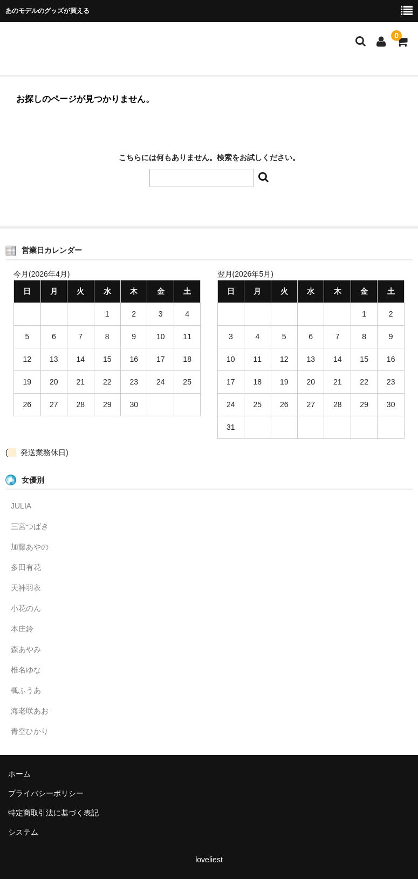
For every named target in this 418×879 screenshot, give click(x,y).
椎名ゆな (26, 669)
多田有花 (26, 567)
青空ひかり (30, 731)
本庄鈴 (22, 628)
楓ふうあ (26, 690)
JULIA (21, 506)
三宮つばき (30, 526)
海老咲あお (30, 710)
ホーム (19, 774)
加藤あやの (30, 546)
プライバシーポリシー (46, 793)
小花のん (26, 608)
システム (23, 832)
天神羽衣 (26, 587)
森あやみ (26, 649)
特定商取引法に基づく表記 (53, 812)
